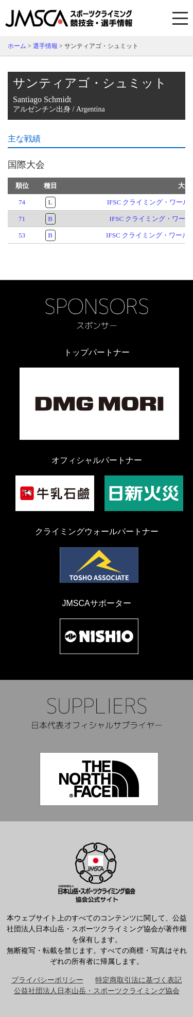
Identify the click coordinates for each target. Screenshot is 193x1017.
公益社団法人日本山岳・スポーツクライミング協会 (97, 991)
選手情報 (45, 46)
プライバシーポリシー (47, 980)
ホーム (17, 46)
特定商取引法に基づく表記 (138, 980)
